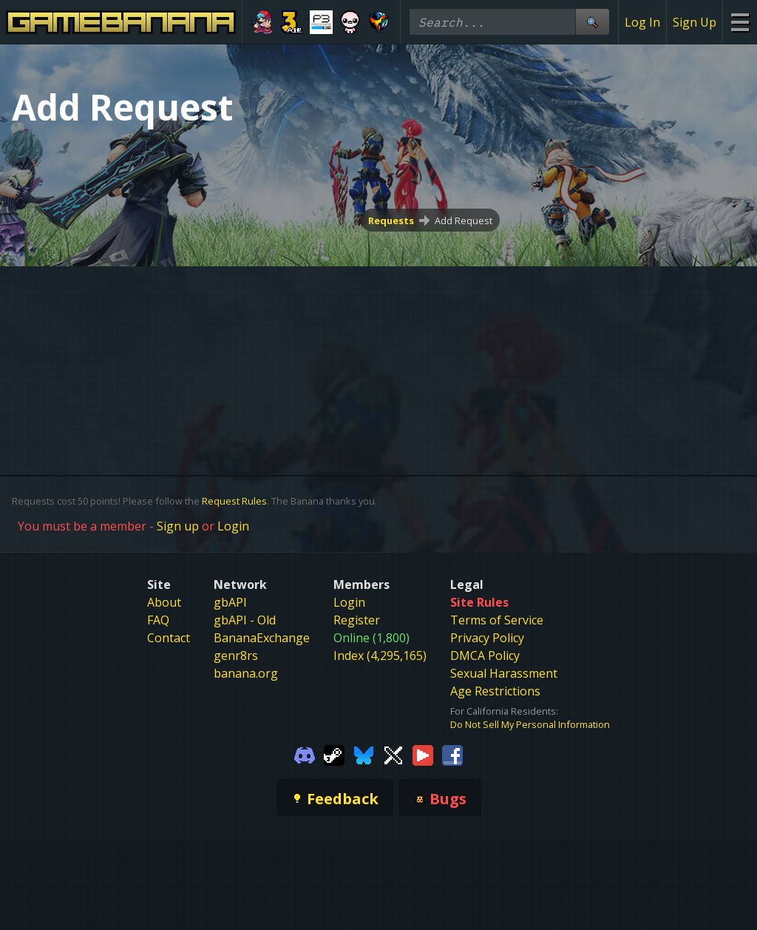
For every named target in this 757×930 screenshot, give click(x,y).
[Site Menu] (739, 22)
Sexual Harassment (503, 673)
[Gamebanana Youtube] (423, 755)
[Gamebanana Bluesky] (364, 755)
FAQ (158, 620)
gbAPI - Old (245, 620)
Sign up (178, 526)
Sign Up (694, 22)
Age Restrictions (495, 691)
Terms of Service (496, 620)
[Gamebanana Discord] (304, 755)
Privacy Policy (487, 638)
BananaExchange (262, 638)
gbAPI (230, 602)
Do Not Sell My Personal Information (530, 724)
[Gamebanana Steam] (334, 755)
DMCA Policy (485, 655)
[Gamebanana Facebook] (452, 755)
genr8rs (236, 655)
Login (233, 526)
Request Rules (234, 501)
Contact (168, 638)
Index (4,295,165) (380, 655)
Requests (391, 220)
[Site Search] (592, 22)
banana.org (246, 673)
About (164, 602)
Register (356, 620)
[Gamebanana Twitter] (393, 755)
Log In (642, 22)
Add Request (463, 220)
